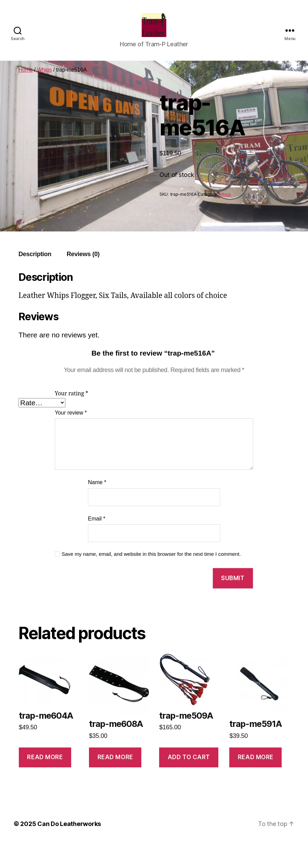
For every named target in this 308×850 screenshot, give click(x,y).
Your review (71, 419)
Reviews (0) (83, 261)
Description (34, 261)
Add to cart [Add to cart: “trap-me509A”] (189, 764)
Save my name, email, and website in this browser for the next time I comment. (151, 561)
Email (96, 525)
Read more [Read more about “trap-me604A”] (45, 764)
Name (97, 489)
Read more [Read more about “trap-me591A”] (255, 764)
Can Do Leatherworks (69, 830)
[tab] (34, 261)
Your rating (71, 400)
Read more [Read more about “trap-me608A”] (115, 764)
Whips (44, 77)
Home (25, 77)
